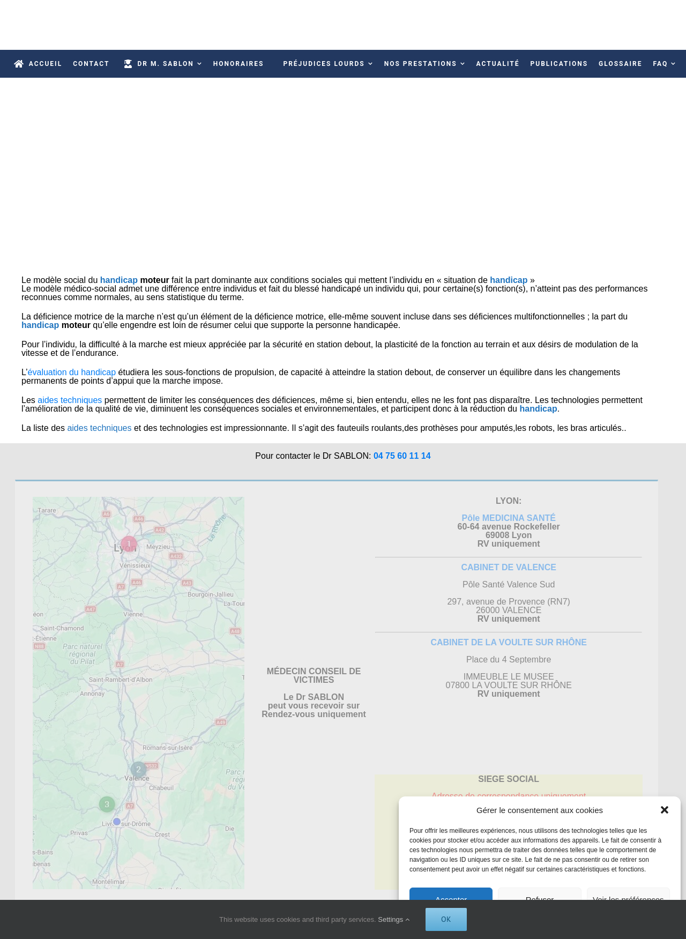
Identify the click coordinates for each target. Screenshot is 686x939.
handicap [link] (119, 280)
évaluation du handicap (73, 372)
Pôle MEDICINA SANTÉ (506, 518)
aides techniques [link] (99, 428)
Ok (446, 919)
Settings (393, 919)
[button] (664, 809)
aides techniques (70, 400)
